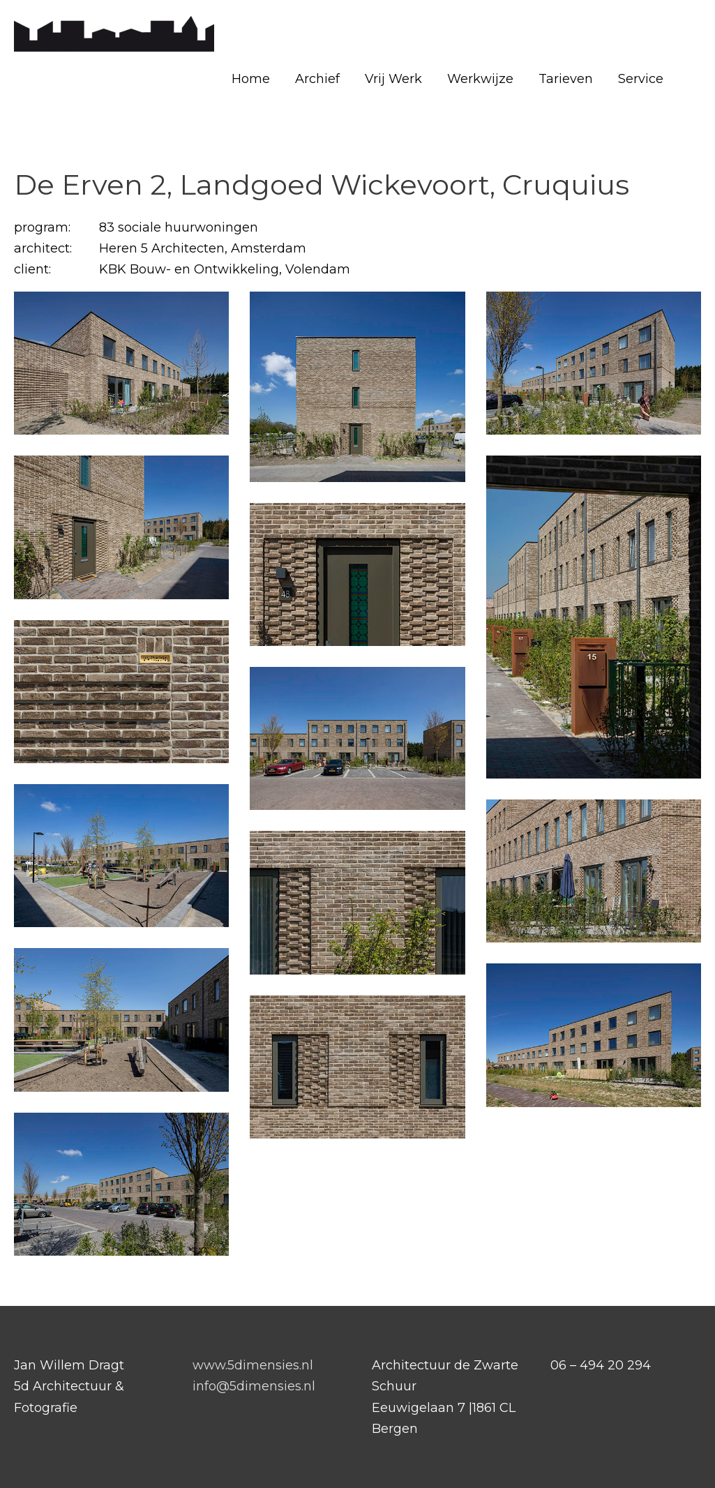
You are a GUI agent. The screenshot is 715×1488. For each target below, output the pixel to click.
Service (640, 79)
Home (251, 79)
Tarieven (566, 79)
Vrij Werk (393, 79)
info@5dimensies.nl (254, 1386)
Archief (317, 79)
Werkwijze (480, 79)
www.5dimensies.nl (253, 1365)
